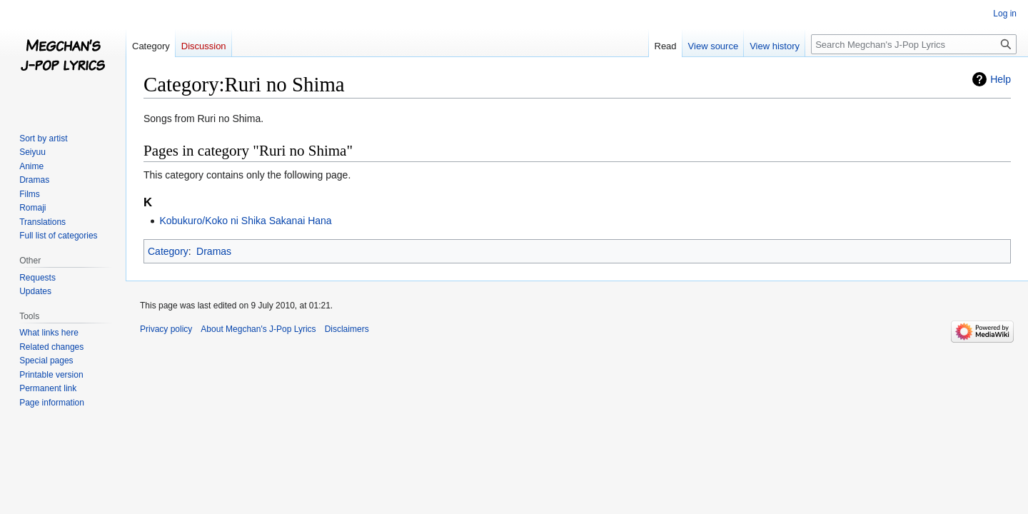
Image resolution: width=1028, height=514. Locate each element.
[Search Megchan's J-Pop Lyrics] (914, 44)
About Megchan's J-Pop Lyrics (258, 329)
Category (168, 251)
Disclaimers (347, 329)
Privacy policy (166, 329)
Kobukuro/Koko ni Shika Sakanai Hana (245, 220)
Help (1000, 79)
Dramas (213, 251)
